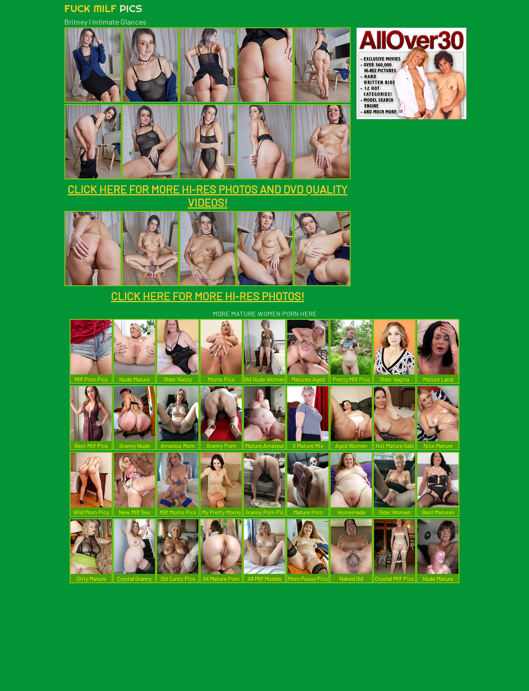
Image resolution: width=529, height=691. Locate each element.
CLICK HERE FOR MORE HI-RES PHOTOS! (207, 296)
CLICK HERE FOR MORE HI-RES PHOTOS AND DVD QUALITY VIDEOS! (208, 195)
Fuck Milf (103, 8)
